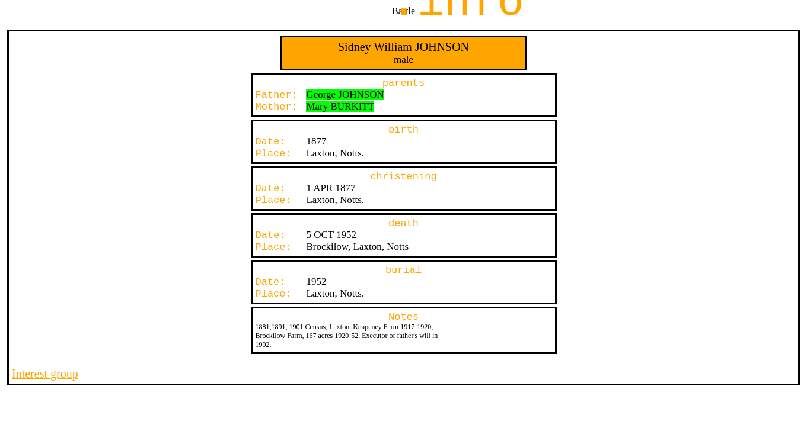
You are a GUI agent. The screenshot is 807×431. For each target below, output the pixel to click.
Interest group (45, 373)
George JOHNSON (345, 94)
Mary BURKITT (340, 106)
